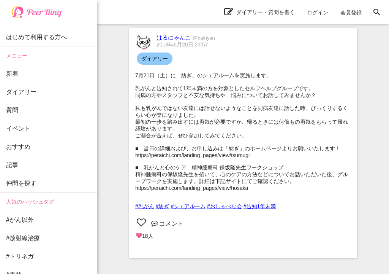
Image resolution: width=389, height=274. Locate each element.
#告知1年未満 (260, 206)
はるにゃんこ (186, 37)
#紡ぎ (162, 206)
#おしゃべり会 (224, 206)
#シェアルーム (188, 206)
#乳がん (144, 206)
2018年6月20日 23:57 (182, 44)
